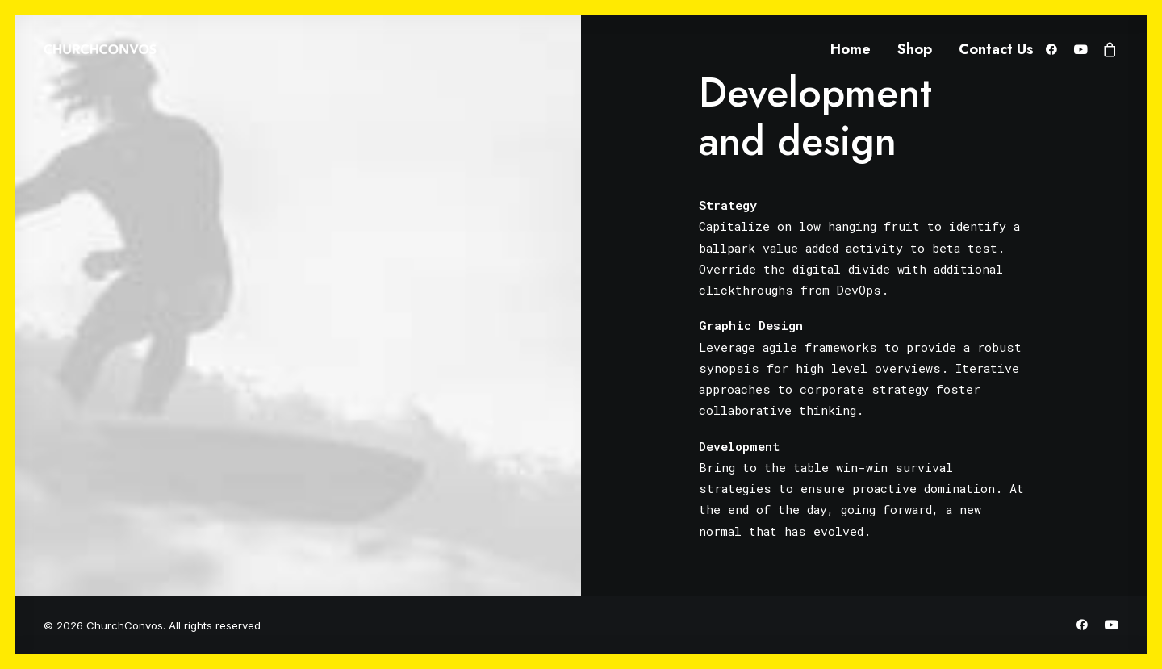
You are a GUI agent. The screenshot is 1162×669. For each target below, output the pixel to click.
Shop (914, 49)
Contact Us (996, 49)
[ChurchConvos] (100, 49)
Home (850, 49)
